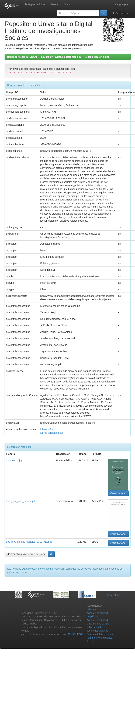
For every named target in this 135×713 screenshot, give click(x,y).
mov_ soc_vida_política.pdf (21, 501)
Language (121, 4)
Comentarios (114, 595)
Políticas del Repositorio (99, 634)
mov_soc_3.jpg (14, 460)
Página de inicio (34, 4)
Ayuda (67, 4)
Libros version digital (97, 56)
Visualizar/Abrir (118, 493)
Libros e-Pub (47, 429)
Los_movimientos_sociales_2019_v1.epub (29, 541)
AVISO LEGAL (76, 634)
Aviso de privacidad (97, 620)
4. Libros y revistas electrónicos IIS (61, 56)
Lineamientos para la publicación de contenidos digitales (97, 627)
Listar (54, 4)
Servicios (120, 13)
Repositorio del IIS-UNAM (22, 56)
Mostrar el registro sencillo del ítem (26, 554)
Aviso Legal (92, 609)
